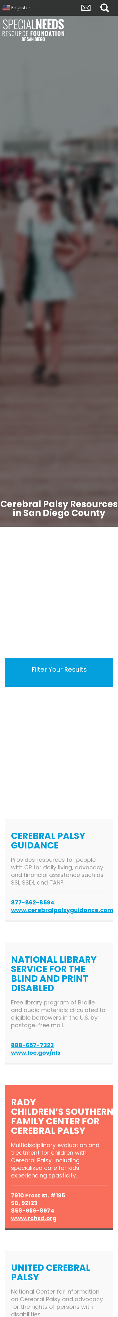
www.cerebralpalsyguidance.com (62, 910)
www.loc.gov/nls (35, 1053)
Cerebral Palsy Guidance (48, 841)
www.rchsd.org (34, 1218)
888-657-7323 (32, 1045)
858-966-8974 (32, 1210)
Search (105, 8)
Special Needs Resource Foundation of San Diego (34, 30)
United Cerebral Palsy (50, 1272)
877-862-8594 (32, 902)
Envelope (86, 8)
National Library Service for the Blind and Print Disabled (54, 974)
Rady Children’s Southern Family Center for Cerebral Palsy (62, 1116)
